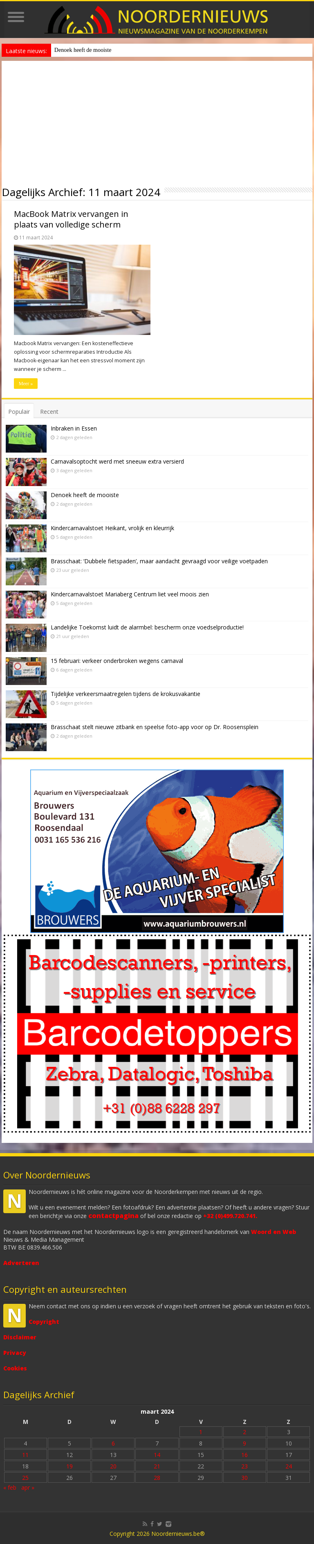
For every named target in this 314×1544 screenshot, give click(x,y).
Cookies (15, 1368)
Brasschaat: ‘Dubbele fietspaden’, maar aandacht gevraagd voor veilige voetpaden (159, 561)
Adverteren (21, 1263)
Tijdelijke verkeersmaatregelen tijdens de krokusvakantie (125, 694)
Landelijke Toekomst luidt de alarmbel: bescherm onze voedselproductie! (147, 627)
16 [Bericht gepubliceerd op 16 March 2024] (244, 1455)
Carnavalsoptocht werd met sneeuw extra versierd (117, 461)
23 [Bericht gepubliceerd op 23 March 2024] (244, 1466)
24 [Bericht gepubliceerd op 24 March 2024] (288, 1466)
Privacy (14, 1353)
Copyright (44, 1321)
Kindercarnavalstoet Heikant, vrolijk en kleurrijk (112, 528)
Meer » (26, 383)
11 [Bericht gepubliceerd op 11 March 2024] (25, 1455)
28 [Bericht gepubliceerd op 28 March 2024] (157, 1478)
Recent (49, 411)
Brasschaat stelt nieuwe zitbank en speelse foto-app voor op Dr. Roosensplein (154, 727)
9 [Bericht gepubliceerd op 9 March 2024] (244, 1443)
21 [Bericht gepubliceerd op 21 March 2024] (157, 1466)
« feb (9, 1487)
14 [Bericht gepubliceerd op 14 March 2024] (157, 1455)
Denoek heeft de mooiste (83, 50)
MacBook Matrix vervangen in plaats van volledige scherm (71, 219)
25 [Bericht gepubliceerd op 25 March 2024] (25, 1478)
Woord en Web (273, 1232)
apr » (27, 1487)
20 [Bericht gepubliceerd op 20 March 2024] (113, 1466)
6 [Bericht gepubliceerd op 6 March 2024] (113, 1443)
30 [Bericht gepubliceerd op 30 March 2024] (244, 1478)
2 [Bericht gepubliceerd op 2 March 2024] (244, 1432)
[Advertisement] (157, 122)
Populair (19, 411)
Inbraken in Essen (74, 428)
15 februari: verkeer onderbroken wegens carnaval (117, 661)
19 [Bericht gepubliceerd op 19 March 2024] (69, 1466)
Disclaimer (19, 1337)
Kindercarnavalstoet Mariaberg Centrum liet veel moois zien (130, 594)
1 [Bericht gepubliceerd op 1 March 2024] (200, 1432)
